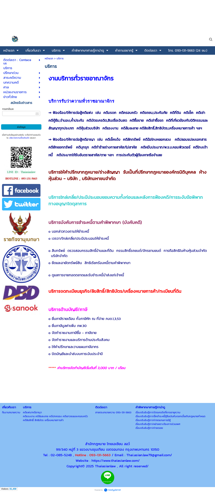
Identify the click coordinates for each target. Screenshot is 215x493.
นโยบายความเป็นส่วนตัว (19, 137)
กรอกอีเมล (7, 109)
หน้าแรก (49, 58)
